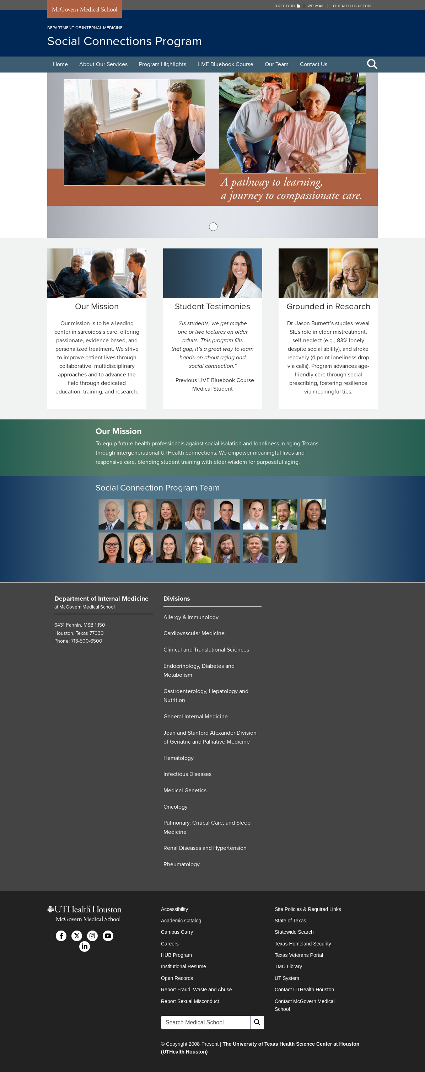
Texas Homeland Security (303, 944)
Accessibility (174, 909)
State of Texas (290, 920)
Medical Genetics (184, 790)
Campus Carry (177, 932)
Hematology (178, 758)
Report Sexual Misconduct (190, 1001)
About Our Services (103, 64)
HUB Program (176, 955)
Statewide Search (294, 932)
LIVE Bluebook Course (225, 64)
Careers (170, 944)
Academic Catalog (181, 920)
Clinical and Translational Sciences (206, 649)
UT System (287, 978)
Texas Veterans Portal (299, 955)
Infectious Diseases (187, 774)
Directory (287, 6)
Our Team (277, 64)
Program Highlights (162, 64)
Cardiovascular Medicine (194, 633)
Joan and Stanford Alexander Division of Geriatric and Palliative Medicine (210, 737)
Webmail (316, 6)
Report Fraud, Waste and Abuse (196, 989)
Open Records (177, 978)
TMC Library (288, 966)
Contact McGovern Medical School (305, 1005)
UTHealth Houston (351, 6)
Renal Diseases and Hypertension (205, 848)
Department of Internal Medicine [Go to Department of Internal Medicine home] (101, 598)
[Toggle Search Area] (372, 65)
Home (60, 64)
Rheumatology (181, 864)
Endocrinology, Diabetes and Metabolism (199, 671)
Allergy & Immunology (191, 617)
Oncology (175, 806)
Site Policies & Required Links (308, 909)
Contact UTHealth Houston (304, 989)
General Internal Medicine (195, 716)
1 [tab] (213, 227)
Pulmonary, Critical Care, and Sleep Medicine (207, 827)
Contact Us (313, 64)
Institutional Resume (183, 966)
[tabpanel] (212, 155)
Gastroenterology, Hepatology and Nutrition (205, 696)
